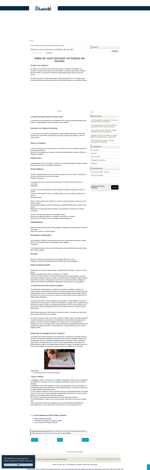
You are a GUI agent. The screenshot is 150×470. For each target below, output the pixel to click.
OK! (18, 465)
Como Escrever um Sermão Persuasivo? (47, 372)
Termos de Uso (62, 464)
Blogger (80, 452)
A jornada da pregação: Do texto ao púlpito (48, 420)
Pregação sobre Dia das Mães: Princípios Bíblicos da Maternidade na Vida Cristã (104, 136)
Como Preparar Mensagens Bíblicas (45, 422)
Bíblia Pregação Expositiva (42, 418)
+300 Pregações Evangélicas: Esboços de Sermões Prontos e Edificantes (104, 120)
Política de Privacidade (90, 464)
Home (32, 45)
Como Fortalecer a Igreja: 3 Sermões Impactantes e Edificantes (102, 141)
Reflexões (94, 163)
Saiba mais (28, 461)
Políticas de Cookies (75, 464)
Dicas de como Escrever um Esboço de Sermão (52, 49)
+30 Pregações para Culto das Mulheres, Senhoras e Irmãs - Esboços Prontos (104, 126)
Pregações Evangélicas (98, 160)
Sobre (55, 464)
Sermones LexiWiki (97, 175)
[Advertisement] (75, 26)
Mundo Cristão (95, 157)
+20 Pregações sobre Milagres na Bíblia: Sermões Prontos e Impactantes (104, 131)
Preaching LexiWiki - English (100, 172)
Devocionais (95, 150)
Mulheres (94, 153)
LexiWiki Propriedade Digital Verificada (54, 459)
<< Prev (34, 440)
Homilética (37, 45)
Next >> (85, 440)
